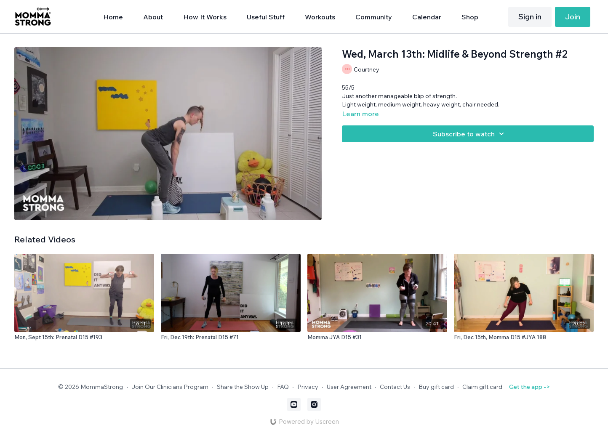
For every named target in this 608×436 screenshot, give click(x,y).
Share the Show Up (243, 387)
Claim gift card (482, 387)
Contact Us (395, 387)
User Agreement (349, 387)
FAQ (283, 387)
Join (572, 16)
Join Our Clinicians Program (169, 387)
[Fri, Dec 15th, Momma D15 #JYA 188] (524, 337)
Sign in (529, 16)
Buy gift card (436, 387)
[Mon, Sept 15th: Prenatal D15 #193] (84, 337)
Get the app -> (529, 387)
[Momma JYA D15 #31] (377, 337)
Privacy (307, 387)
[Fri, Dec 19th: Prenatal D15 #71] (231, 337)
